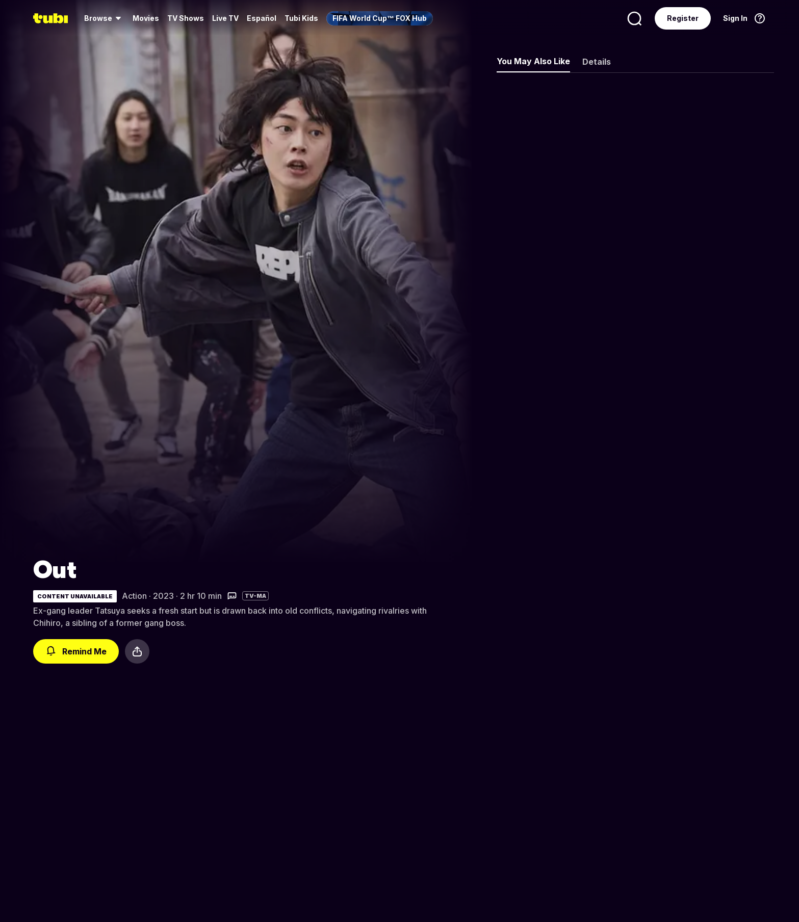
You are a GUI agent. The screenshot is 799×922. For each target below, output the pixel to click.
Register (683, 18)
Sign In (735, 18)
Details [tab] (596, 62)
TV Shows (185, 18)
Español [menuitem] (261, 18)
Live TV (225, 18)
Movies (146, 18)
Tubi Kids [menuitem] (301, 18)
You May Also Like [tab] (533, 61)
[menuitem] (104, 18)
